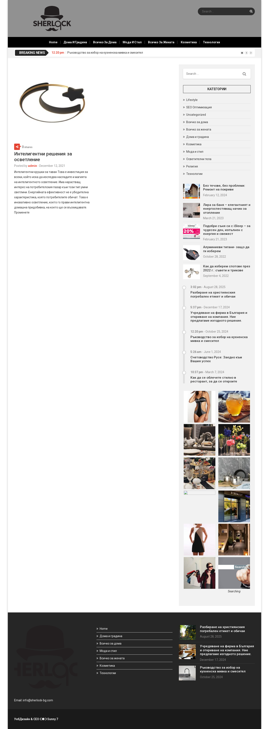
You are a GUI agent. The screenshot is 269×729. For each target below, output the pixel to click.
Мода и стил (132, 42)
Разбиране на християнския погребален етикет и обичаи (212, 294)
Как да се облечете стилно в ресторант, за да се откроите (213, 379)
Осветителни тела (198, 159)
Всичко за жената (161, 42)
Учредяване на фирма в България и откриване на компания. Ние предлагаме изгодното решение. (218, 316)
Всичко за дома (104, 42)
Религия (192, 166)
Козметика (189, 42)
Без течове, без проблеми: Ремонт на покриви (224, 187)
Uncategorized (196, 114)
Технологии (211, 42)
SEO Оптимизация (199, 107)
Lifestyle (192, 100)
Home (53, 42)
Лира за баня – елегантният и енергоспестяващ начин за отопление (226, 209)
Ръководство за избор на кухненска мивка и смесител (105, 52)
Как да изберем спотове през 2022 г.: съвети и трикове (226, 268)
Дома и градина (75, 42)
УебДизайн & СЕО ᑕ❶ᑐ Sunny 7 (36, 719)
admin (32, 165)
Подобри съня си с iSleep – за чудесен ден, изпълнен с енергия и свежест (226, 230)
